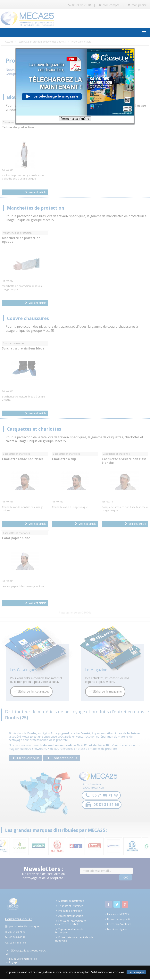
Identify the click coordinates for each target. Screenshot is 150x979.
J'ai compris (136, 972)
